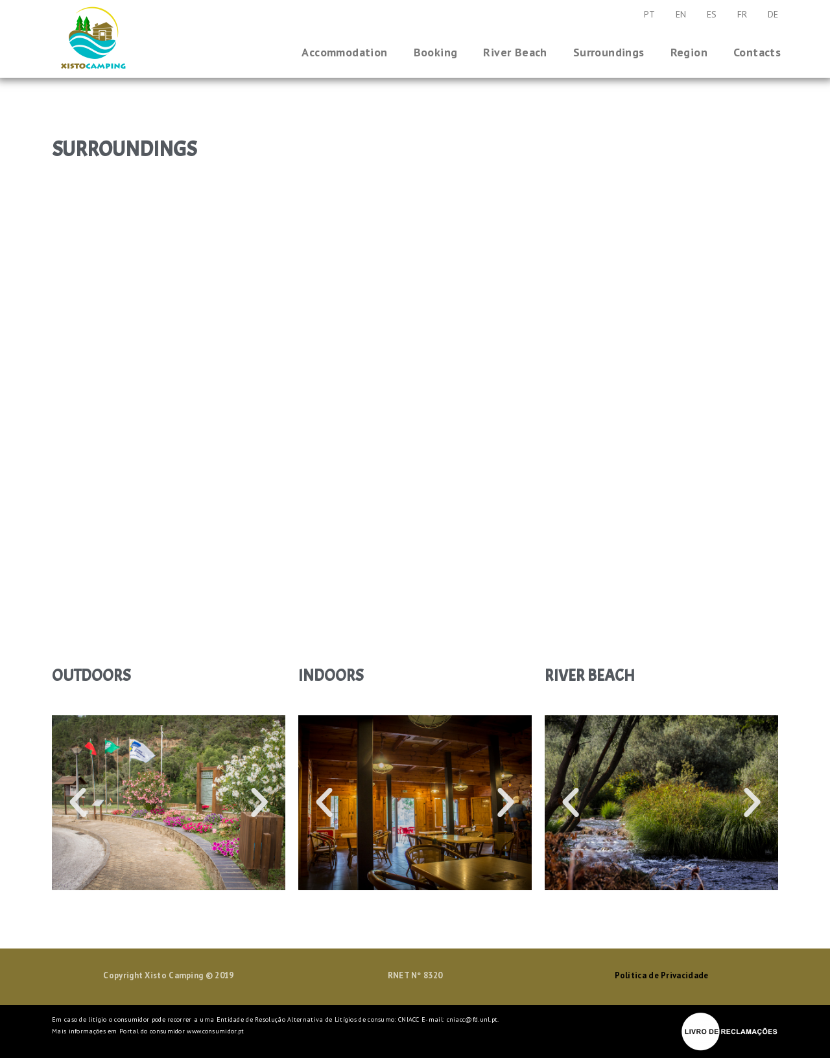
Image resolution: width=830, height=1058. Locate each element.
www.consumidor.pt (215, 1031)
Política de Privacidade (662, 975)
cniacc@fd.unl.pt (472, 1019)
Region (688, 52)
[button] (77, 802)
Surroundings (609, 52)
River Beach (515, 52)
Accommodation (344, 52)
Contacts (757, 52)
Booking (436, 52)
